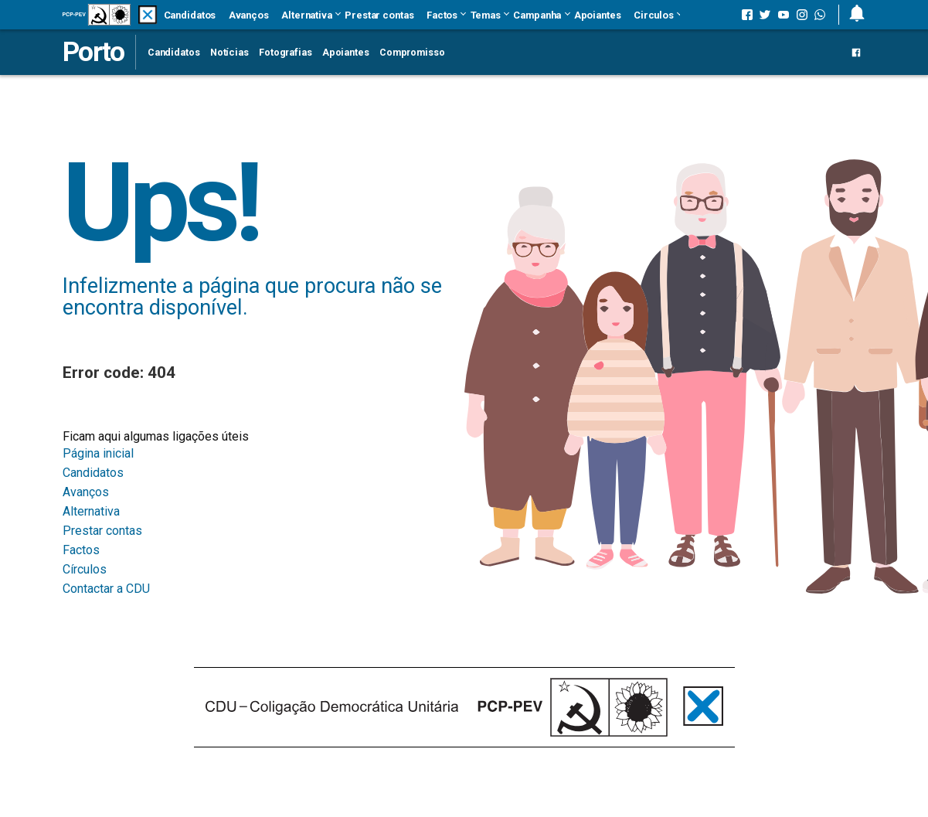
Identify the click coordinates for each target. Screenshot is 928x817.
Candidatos (190, 15)
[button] (851, 15)
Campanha (537, 15)
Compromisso (412, 52)
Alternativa (306, 15)
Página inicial (98, 453)
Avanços (249, 15)
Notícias (229, 52)
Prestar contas (379, 15)
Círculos (85, 569)
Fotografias (285, 52)
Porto (93, 52)
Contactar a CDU (106, 588)
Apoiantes (597, 15)
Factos (442, 15)
